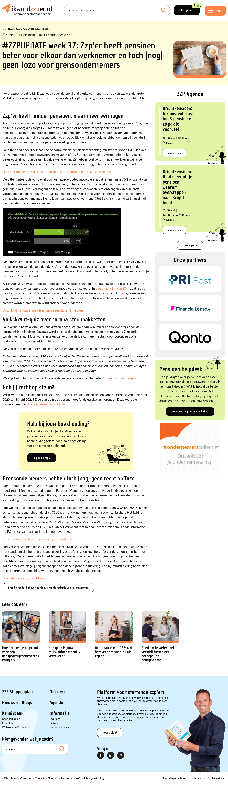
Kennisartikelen (11, 718)
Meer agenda (190, 245)
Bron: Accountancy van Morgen (25, 578)
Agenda (56, 702)
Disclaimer (10, 778)
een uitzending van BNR (113, 288)
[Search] (117, 10)
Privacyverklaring (94, 778)
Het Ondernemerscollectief (47, 404)
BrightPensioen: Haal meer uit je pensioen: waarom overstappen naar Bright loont (177, 187)
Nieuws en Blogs (17, 702)
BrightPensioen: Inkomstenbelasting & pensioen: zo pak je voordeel (178, 119)
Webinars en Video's (14, 727)
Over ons (55, 718)
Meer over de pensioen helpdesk (190, 411)
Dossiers (57, 692)
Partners (54, 723)
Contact (39, 778)
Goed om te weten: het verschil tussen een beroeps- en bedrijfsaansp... (158, 654)
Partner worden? (70, 778)
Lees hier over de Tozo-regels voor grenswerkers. (37, 539)
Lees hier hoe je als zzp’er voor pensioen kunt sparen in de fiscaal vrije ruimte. (57, 171)
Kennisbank (12, 713)
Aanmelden (174, 153)
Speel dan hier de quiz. (121, 378)
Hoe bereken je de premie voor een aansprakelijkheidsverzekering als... (21, 654)
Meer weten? (110, 732)
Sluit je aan (189, 8)
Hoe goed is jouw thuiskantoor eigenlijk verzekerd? (64, 652)
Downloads (8, 723)
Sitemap (52, 778)
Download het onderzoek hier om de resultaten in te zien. (43, 310)
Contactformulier (59, 727)
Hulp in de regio (41, 458)
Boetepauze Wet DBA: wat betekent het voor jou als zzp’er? (113, 652)
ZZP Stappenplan (17, 692)
